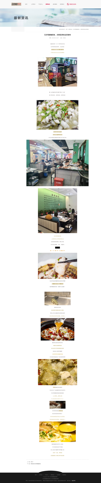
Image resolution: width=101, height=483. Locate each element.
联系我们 (62, 4)
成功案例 (55, 4)
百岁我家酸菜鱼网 (53, 476)
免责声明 (73, 480)
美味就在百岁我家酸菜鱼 (36, 463)
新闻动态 (48, 4)
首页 (26, 4)
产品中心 (40, 4)
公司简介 (33, 4)
